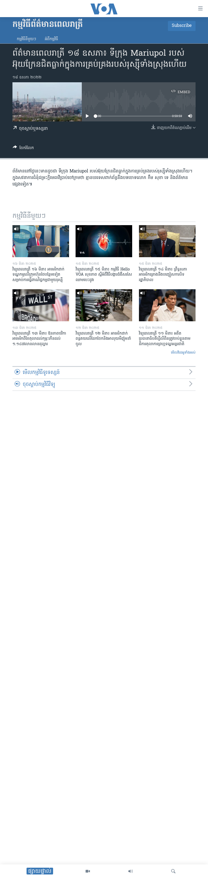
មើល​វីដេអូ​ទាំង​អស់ (183, 352)
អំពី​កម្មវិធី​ (51, 39)
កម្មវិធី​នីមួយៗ (26, 39)
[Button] (23, 149)
